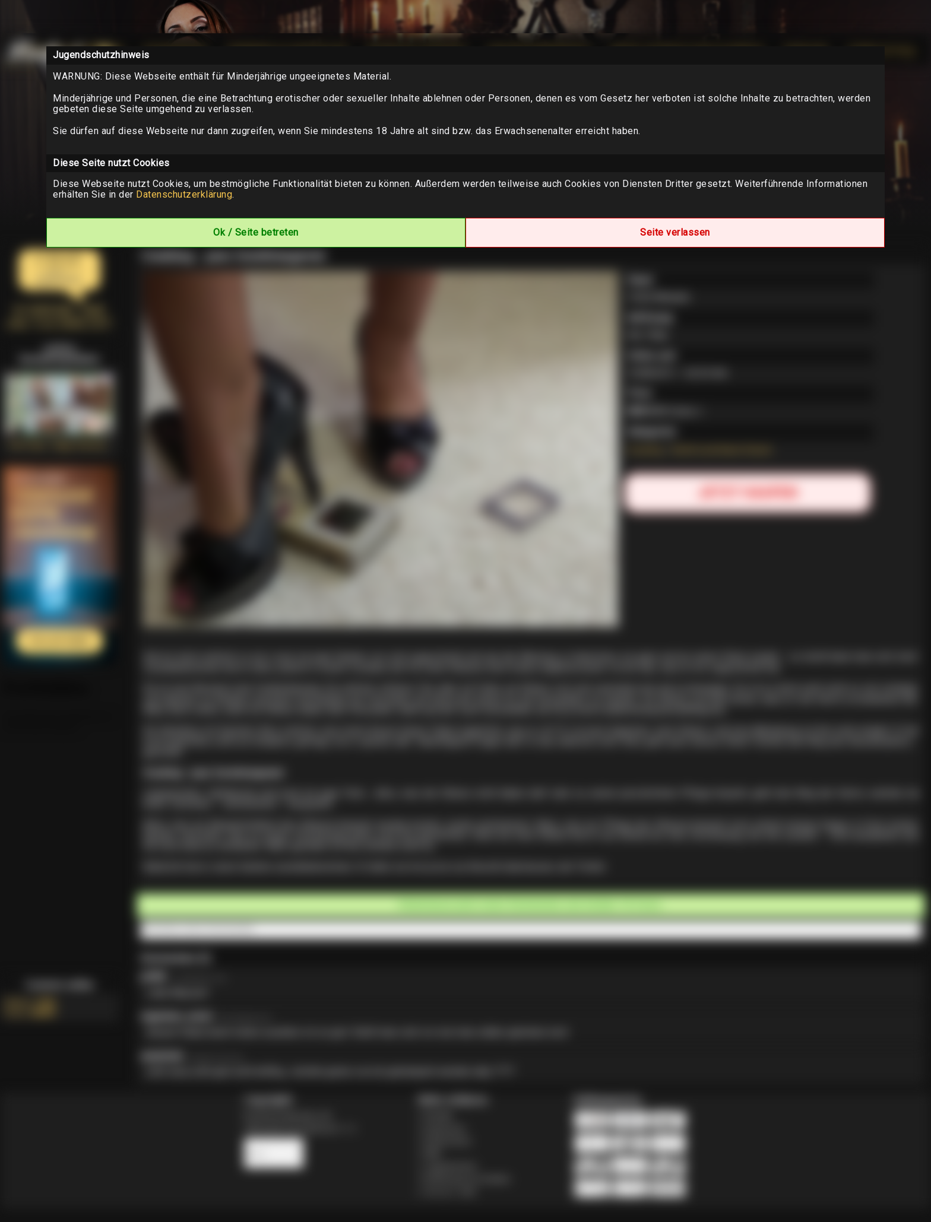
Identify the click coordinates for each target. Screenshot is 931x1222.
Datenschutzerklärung (184, 194)
